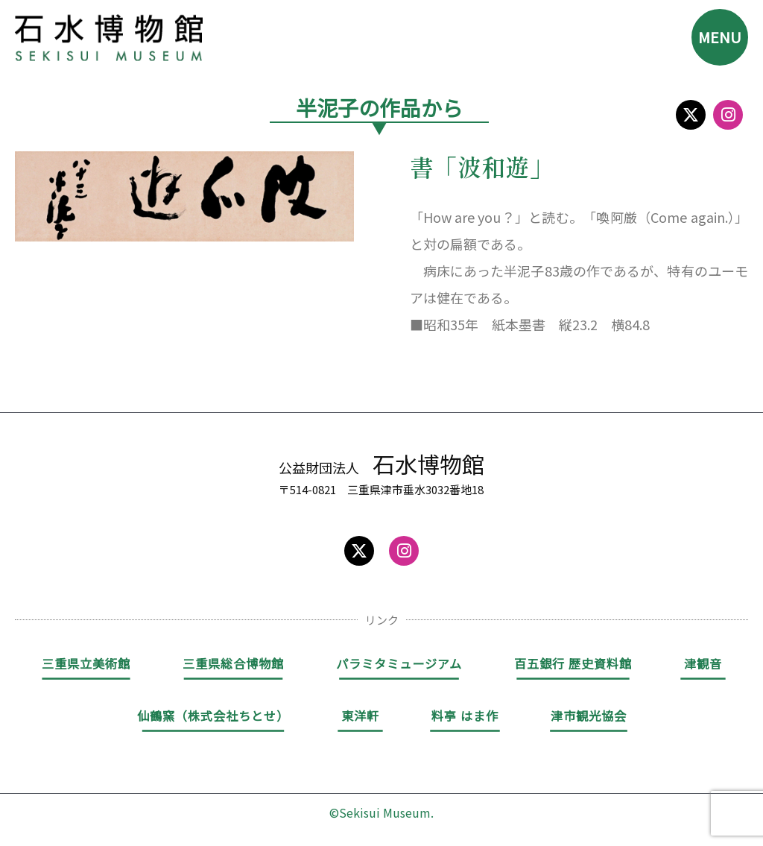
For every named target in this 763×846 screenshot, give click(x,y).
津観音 (703, 663)
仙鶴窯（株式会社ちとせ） (213, 716)
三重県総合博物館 (233, 663)
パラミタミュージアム (399, 663)
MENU (719, 37)
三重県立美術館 (86, 663)
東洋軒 (360, 716)
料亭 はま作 (464, 716)
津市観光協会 (589, 716)
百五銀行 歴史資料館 (573, 663)
